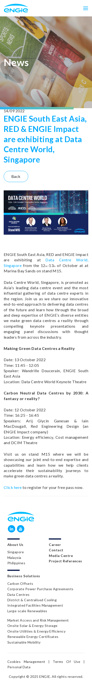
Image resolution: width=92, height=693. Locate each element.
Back (16, 176)
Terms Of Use (66, 661)
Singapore (15, 552)
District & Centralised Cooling (32, 600)
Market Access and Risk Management (38, 620)
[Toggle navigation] (85, 8)
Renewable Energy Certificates (33, 637)
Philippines (16, 563)
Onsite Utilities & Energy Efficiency (36, 631)
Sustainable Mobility (24, 642)
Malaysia (14, 557)
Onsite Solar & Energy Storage (32, 626)
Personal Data (18, 667)
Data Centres (18, 594)
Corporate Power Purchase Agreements (40, 589)
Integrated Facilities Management (35, 605)
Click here (13, 487)
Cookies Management (26, 661)
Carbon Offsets (20, 583)
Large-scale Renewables (27, 611)
